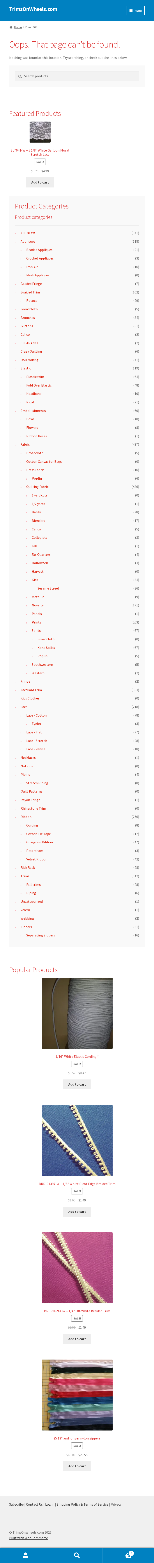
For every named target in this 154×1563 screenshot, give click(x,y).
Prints (36, 622)
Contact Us (34, 1504)
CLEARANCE (30, 343)
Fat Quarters (41, 554)
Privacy (116, 1504)
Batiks (36, 512)
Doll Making (30, 360)
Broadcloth (29, 309)
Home (18, 27)
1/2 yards (38, 504)
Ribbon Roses (36, 436)
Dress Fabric (35, 470)
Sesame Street (48, 588)
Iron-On (32, 267)
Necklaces (28, 757)
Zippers (26, 927)
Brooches (28, 317)
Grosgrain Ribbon (39, 842)
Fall (34, 546)
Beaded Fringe (31, 283)
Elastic (26, 368)
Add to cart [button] (40, 182)
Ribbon (26, 816)
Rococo (31, 300)
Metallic (38, 597)
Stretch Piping (37, 783)
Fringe (25, 681)
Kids (35, 580)
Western (38, 673)
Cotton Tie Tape (38, 834)
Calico (25, 334)
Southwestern (42, 664)
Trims (25, 876)
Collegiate (40, 537)
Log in (49, 1504)
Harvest (38, 571)
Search (77, 1555)
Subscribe (16, 1504)
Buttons (27, 326)
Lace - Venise (35, 749)
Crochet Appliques (40, 258)
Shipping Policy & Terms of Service (82, 1504)
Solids (36, 630)
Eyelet (36, 723)
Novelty (38, 605)
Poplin (37, 478)
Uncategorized (32, 901)
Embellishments (33, 410)
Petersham (34, 850)
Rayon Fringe (30, 800)
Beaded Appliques (39, 249)
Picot (30, 402)
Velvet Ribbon (36, 859)
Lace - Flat (34, 732)
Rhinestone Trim (33, 808)
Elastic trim (35, 376)
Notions (27, 766)
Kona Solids (46, 647)
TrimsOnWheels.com (33, 8)
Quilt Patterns (31, 791)
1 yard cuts (40, 495)
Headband (33, 393)
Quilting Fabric (37, 486)
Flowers (32, 427)
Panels (37, 613)
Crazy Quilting (31, 351)
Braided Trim (30, 292)
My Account (25, 1555)
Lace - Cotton (36, 715)
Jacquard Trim (31, 690)
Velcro (25, 910)
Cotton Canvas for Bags (44, 461)
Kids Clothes (30, 698)
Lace (24, 707)
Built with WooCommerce (28, 1538)
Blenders (38, 520)
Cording (32, 825)
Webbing (27, 918)
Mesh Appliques (38, 275)
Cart (118, 1552)
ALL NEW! (28, 233)
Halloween (40, 563)
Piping (25, 774)
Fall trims (33, 884)
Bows (30, 419)
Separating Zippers (40, 935)
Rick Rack (28, 867)
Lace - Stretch (36, 740)
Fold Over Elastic (38, 385)
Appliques (28, 241)
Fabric (25, 444)
